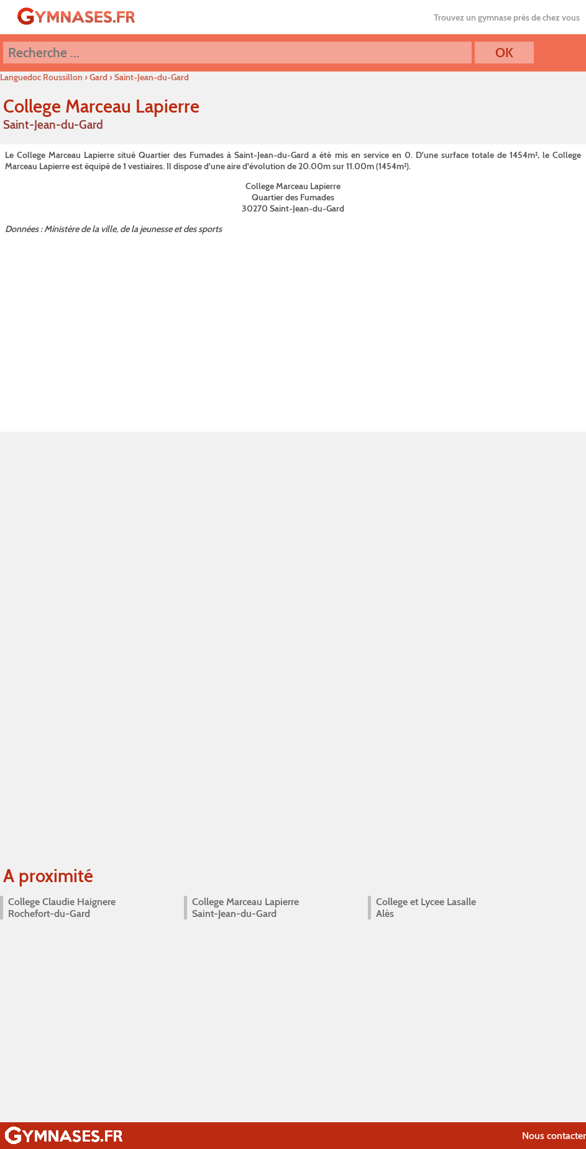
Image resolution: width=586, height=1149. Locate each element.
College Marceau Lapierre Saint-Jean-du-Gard (245, 907)
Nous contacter (554, 1136)
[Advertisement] (293, 330)
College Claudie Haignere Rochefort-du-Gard (62, 907)
